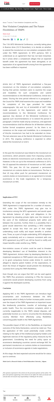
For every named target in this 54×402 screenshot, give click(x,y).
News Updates (48, 9)
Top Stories (18, 9)
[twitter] (15, 39)
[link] (24, 39)
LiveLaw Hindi (8, 9)
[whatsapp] (18, 39)
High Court (38, 9)
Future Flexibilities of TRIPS (28, 395)
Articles (10, 22)
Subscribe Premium (34, 3)
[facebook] (12, 39)
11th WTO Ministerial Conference (11, 395)
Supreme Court (28, 9)
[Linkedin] (21, 39)
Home (4, 22)
